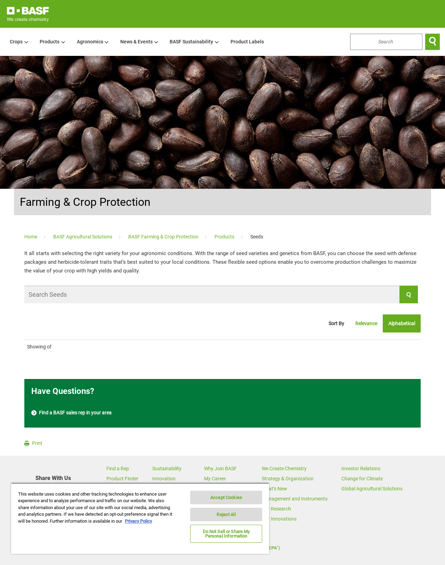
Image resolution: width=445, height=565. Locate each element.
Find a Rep (117, 468)
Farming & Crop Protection (85, 202)
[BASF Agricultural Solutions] (83, 236)
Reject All (226, 514)
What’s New (274, 488)
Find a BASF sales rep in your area (71, 413)
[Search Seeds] (221, 294)
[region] (140, 518)
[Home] (31, 236)
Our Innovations (279, 519)
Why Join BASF (220, 468)
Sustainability (166, 468)
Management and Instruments (294, 498)
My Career (215, 478)
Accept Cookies (226, 497)
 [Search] (432, 42)
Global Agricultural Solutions (372, 488)
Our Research (276, 509)
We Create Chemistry (284, 468)
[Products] (225, 236)
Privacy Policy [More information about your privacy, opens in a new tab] (138, 521)
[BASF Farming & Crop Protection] (164, 236)
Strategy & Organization (288, 478)
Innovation (164, 478)
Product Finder (122, 478)
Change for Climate (362, 478)
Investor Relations (360, 468)
